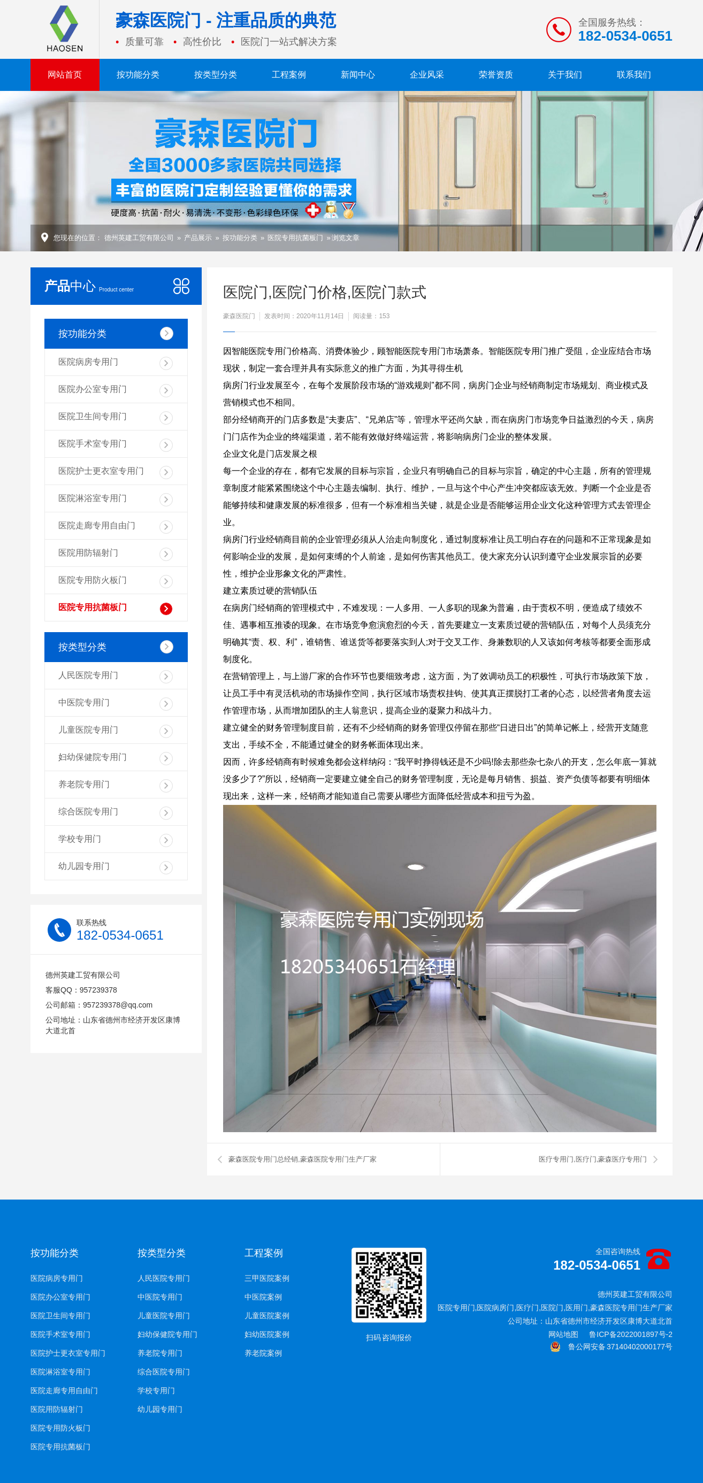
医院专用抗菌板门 (295, 238)
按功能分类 (138, 74)
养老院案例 (263, 1353)
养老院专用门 (115, 786)
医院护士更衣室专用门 (115, 472)
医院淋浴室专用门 (115, 499)
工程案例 (289, 74)
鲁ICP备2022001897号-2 (631, 1334)
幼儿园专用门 (115, 867)
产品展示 (198, 238)
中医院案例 (263, 1297)
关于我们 (565, 74)
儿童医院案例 (266, 1315)
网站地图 (563, 1334)
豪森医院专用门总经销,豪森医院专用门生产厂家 (302, 1159)
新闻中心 (358, 74)
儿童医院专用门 (115, 731)
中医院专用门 (115, 704)
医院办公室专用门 (115, 390)
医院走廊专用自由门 (115, 527)
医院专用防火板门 (115, 581)
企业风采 (427, 74)
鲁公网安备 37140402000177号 (611, 1346)
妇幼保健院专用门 (115, 758)
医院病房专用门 (115, 363)
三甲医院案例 (266, 1278)
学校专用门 (115, 840)
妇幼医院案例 (266, 1334)
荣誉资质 (496, 74)
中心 (89, 286)
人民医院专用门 (115, 676)
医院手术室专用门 (115, 445)
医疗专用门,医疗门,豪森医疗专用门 (593, 1159)
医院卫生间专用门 (115, 418)
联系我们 (634, 74)
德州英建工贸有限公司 (139, 238)
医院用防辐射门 (115, 554)
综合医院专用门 (115, 813)
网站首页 (65, 74)
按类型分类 (215, 74)
